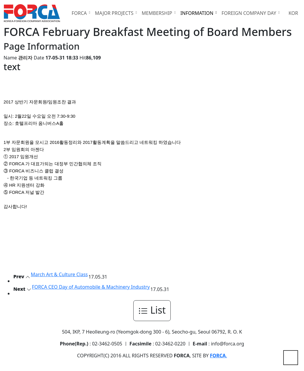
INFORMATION (197, 13)
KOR (293, 13)
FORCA (80, 13)
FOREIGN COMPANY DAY (249, 13)
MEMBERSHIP (157, 13)
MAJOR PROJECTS (115, 13)
